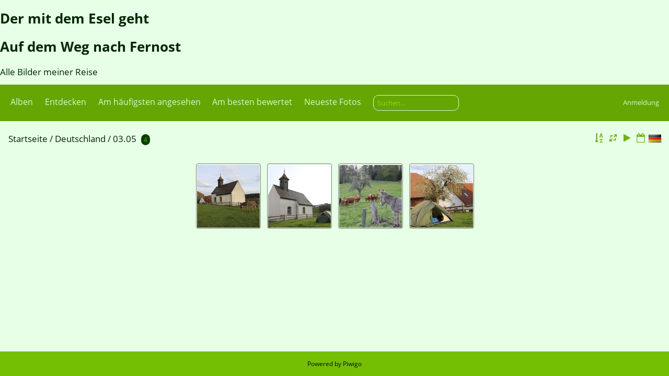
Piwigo (352, 363)
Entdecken (65, 102)
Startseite (28, 139)
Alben (21, 102)
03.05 (124, 139)
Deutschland (80, 139)
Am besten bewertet (252, 102)
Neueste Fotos (332, 102)
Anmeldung (641, 102)
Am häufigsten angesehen (149, 102)
